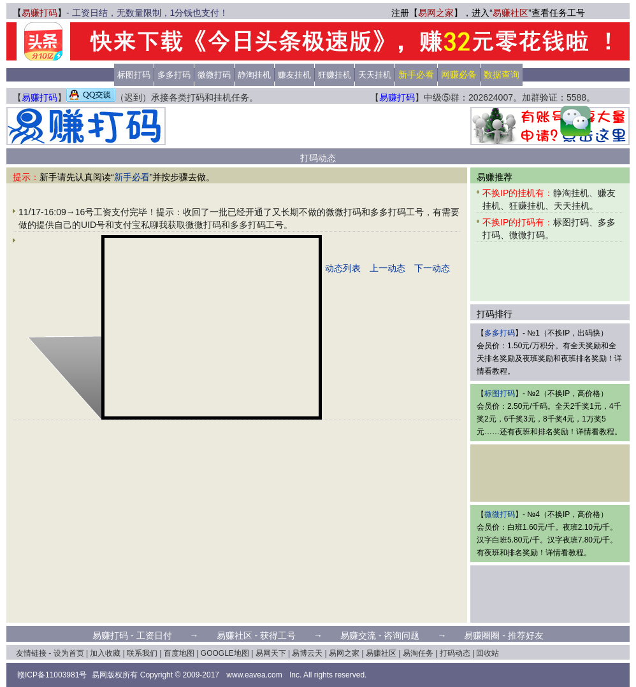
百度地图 (179, 653)
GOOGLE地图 (225, 653)
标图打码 (133, 75)
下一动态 (432, 268)
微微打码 (214, 75)
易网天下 (271, 653)
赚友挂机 (294, 75)
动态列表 (343, 268)
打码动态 (455, 653)
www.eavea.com (254, 674)
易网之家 (436, 13)
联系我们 (142, 653)
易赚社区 (510, 13)
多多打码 (174, 75)
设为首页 (69, 653)
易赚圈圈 (482, 635)
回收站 (487, 653)
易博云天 (307, 653)
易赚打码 (39, 13)
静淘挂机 (254, 75)
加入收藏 (105, 653)
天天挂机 (374, 75)
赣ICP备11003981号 (52, 674)
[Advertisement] (318, 126)
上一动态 (387, 268)
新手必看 (132, 177)
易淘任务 (418, 653)
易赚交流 (358, 635)
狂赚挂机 (334, 75)
